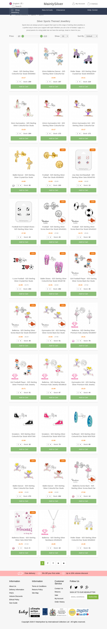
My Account (59, 598)
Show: (57, 36)
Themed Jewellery (21, 15)
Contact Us (59, 588)
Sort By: (81, 36)
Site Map (35, 593)
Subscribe (93, 597)
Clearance (60, 10)
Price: (11, 36)
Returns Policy (37, 590)
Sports (33, 15)
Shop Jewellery (15, 11)
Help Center (92, 10)
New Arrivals (47, 10)
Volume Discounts (16, 596)
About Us (12, 586)
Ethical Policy (14, 600)
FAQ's (11, 593)
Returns (57, 592)
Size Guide (13, 603)
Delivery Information (16, 590)
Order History (60, 602)
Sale (56, 595)
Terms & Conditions (39, 586)
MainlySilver (53, 4)
